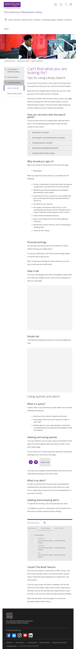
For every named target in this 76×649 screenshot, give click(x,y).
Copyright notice (32, 642)
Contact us (68, 20)
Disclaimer (10, 642)
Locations (37, 20)
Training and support (49, 20)
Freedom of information (59, 642)
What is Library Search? (14, 93)
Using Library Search (23, 61)
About (6, 29)
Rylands (60, 20)
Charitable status (12, 646)
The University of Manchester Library (23, 12)
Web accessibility (44, 642)
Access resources (14, 20)
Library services (27, 20)
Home (6, 19)
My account (38, 171)
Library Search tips (37, 61)
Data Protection (20, 642)
